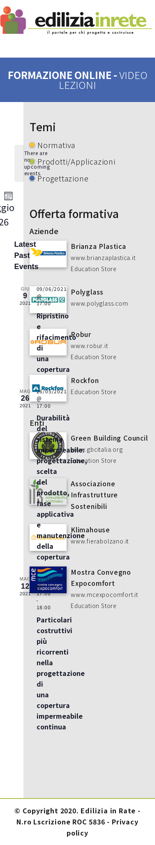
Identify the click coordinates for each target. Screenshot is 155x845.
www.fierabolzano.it (100, 541)
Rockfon (85, 380)
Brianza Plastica (98, 246)
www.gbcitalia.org (97, 449)
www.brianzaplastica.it (103, 257)
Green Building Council (109, 438)
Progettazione (62, 178)
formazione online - (78, 79)
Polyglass (87, 292)
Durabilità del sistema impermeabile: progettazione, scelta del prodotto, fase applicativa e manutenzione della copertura (62, 487)
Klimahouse (90, 529)
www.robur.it (89, 345)
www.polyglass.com (99, 303)
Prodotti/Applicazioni (76, 161)
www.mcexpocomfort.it (104, 594)
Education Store (94, 269)
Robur (81, 334)
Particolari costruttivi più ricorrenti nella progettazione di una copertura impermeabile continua (61, 673)
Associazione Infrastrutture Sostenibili (94, 494)
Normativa (56, 144)
